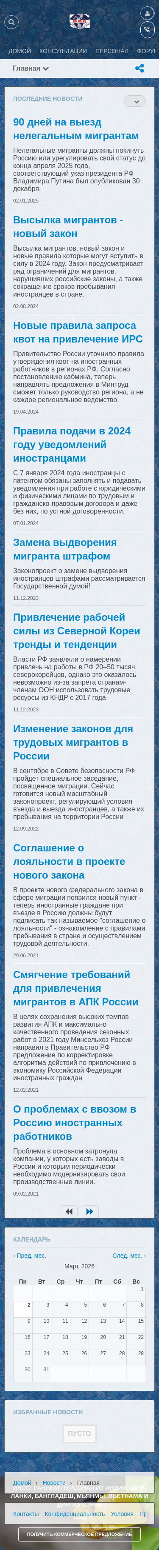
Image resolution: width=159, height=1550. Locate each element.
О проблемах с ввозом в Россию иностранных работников (75, 1122)
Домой (22, 1482)
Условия (122, 1513)
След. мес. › (129, 1255)
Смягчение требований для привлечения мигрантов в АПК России (76, 988)
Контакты (26, 1513)
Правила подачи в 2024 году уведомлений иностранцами (72, 444)
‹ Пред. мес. (29, 1255)
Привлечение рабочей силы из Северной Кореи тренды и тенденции (76, 630)
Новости (54, 1482)
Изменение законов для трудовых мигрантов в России (73, 742)
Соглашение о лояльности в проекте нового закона (69, 861)
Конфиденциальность (75, 1513)
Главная (31, 68)
